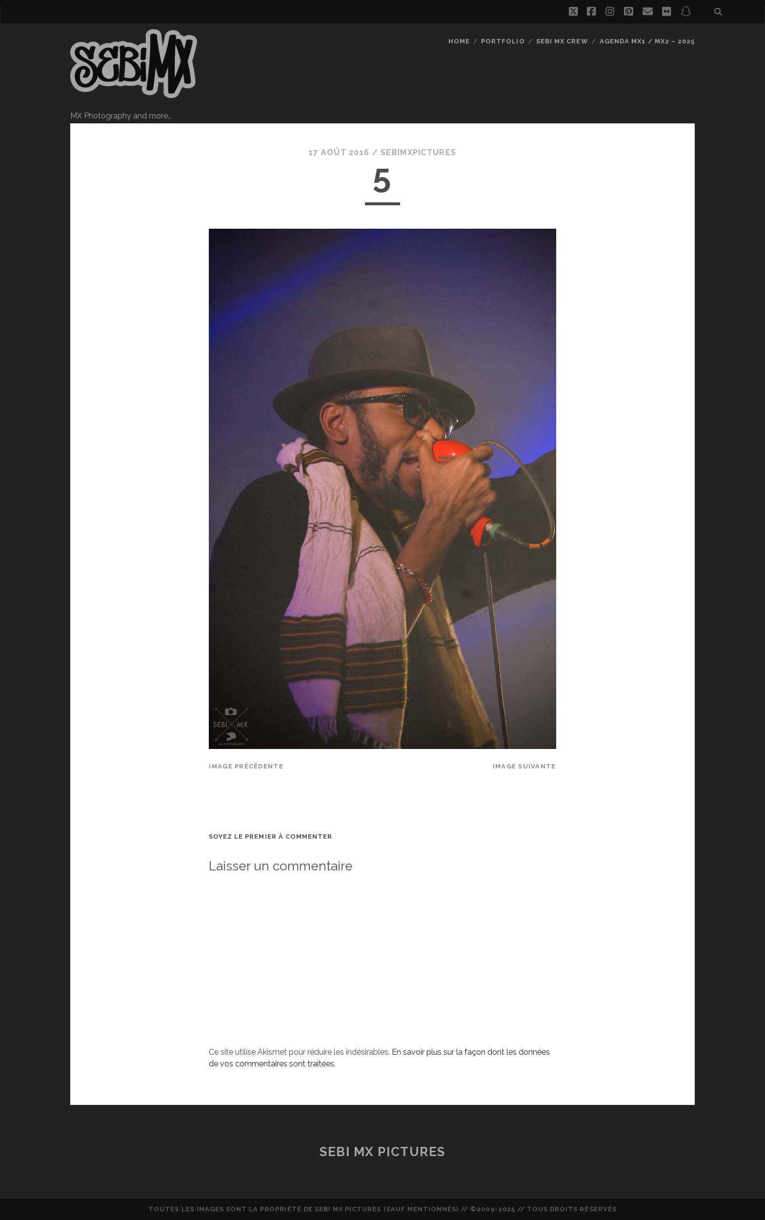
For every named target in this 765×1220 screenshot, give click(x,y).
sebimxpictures (418, 152)
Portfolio (502, 41)
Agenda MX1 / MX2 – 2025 (647, 41)
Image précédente (246, 766)
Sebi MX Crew (562, 41)
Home (459, 41)
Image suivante (524, 766)
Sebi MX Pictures (382, 1151)
